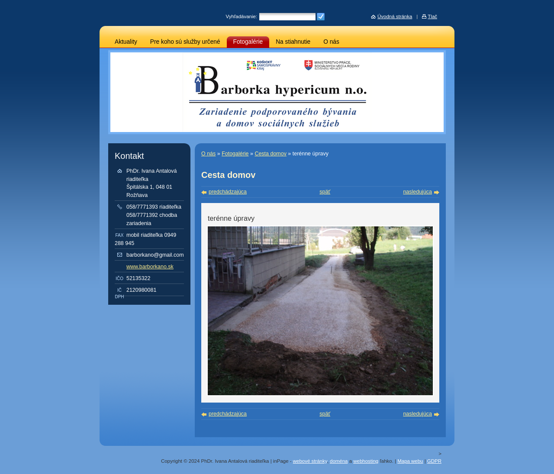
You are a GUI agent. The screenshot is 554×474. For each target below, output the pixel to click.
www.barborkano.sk (150, 267)
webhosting (365, 461)
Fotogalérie (248, 42)
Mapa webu (410, 461)
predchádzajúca (228, 192)
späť (324, 192)
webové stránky (310, 461)
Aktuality (126, 42)
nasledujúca (417, 192)
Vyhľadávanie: (241, 16)
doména (339, 461)
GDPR (434, 461)
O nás (331, 42)
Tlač (432, 16)
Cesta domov (270, 154)
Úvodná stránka (394, 16)
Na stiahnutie (293, 42)
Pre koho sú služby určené (185, 42)
